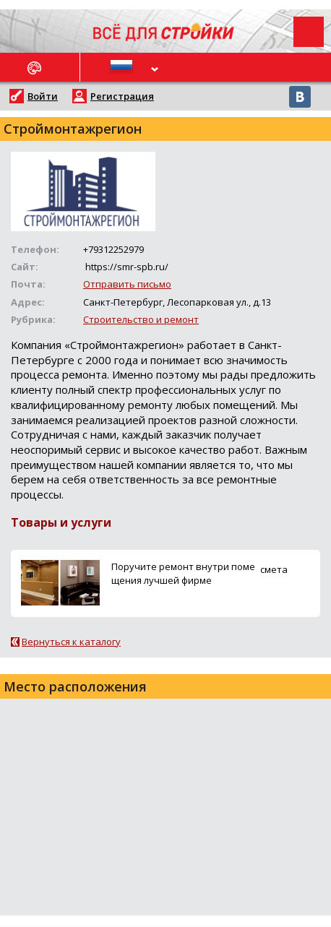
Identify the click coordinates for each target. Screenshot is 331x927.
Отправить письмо (127, 283)
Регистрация (122, 96)
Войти (42, 96)
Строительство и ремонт (141, 319)
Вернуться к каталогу (71, 641)
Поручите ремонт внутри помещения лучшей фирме (183, 573)
